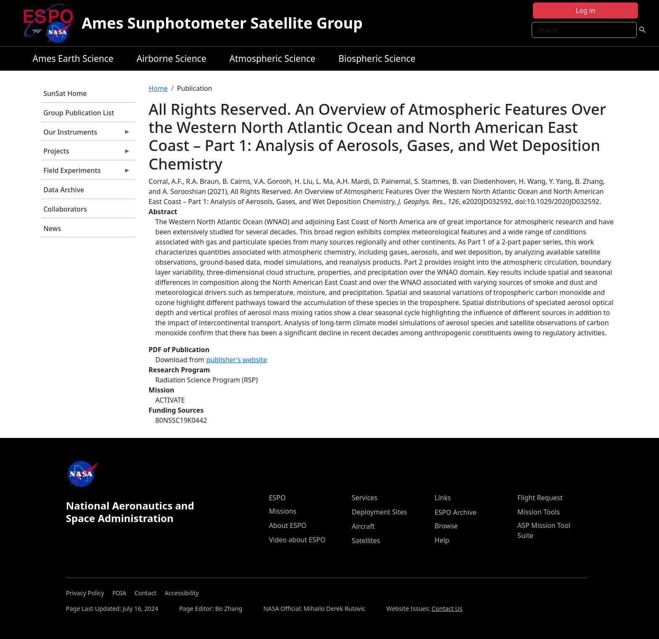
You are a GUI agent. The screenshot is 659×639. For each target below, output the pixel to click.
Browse (446, 525)
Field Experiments (85, 172)
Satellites (366, 540)
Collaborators (65, 209)
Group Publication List (78, 112)
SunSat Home (65, 93)
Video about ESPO (297, 539)
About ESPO (287, 525)
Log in (585, 10)
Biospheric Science (376, 58)
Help (442, 540)
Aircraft (363, 526)
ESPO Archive (455, 512)
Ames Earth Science (73, 58)
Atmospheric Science (272, 58)
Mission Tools (538, 512)
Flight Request (539, 497)
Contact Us (447, 608)
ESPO (277, 497)
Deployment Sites (379, 512)
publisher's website (236, 359)
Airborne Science (171, 58)
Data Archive (63, 189)
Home (158, 88)
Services (364, 497)
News (52, 228)
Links (443, 497)
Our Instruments (85, 134)
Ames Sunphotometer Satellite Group (222, 23)
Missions (282, 511)
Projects (85, 153)
